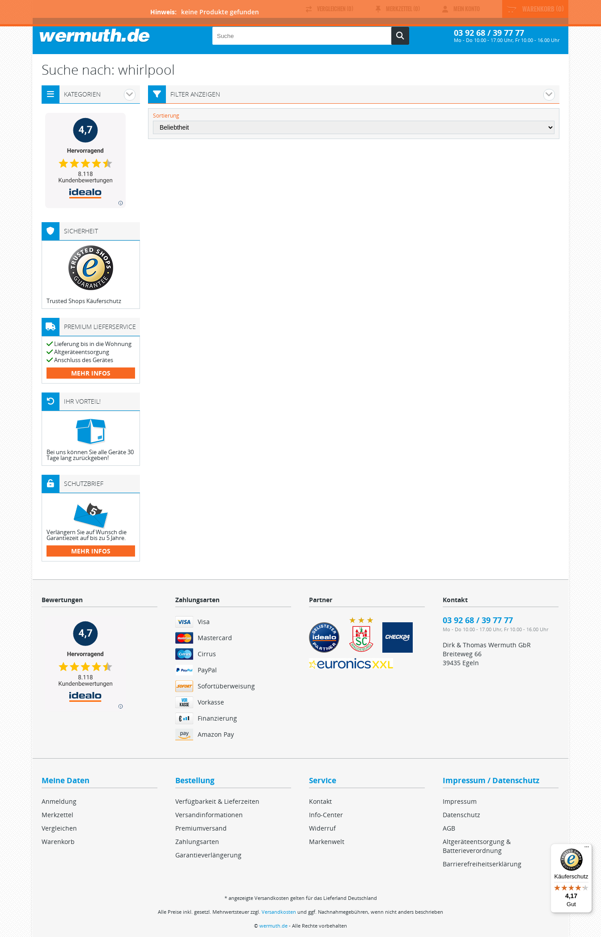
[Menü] (586, 849)
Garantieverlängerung (208, 855)
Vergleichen (59, 828)
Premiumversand (201, 828)
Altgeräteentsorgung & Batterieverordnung (477, 846)
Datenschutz (461, 814)
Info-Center (326, 814)
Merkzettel (57, 814)
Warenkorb (58, 841)
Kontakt (320, 801)
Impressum (460, 801)
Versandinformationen (209, 814)
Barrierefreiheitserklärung (482, 864)
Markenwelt (326, 841)
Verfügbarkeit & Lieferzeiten (217, 801)
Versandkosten (279, 911)
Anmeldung (59, 801)
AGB (449, 828)
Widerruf (322, 828)
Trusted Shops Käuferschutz (84, 301)
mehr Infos (90, 373)
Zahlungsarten (197, 841)
